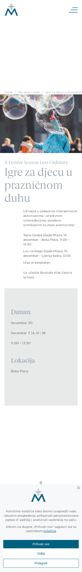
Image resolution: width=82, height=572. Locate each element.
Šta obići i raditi (29, 92)
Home (8, 92)
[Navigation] (73, 9)
